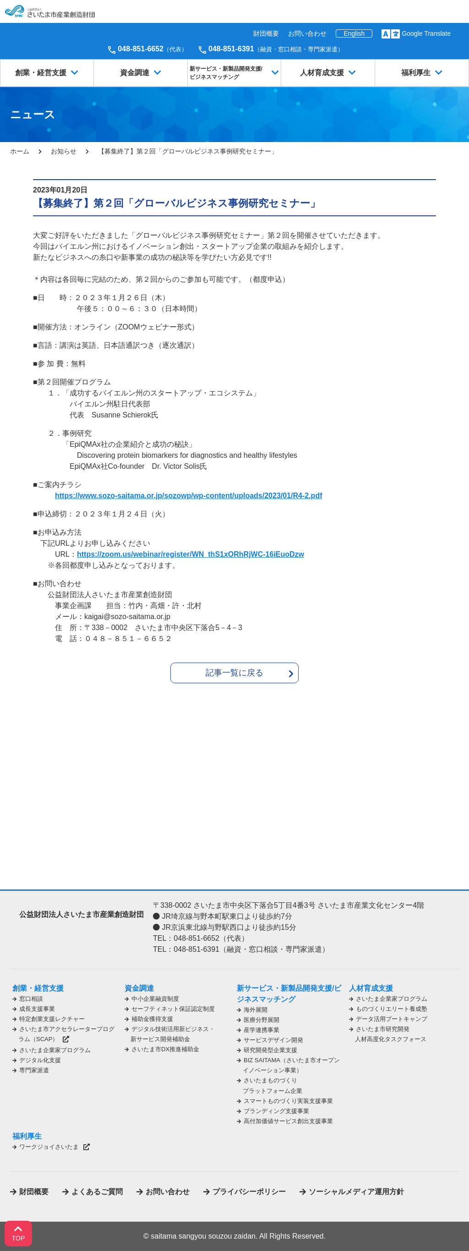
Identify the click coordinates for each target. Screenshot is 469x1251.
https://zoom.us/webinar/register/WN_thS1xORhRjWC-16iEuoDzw (190, 554)
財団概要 (266, 33)
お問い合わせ (307, 33)
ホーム (19, 151)
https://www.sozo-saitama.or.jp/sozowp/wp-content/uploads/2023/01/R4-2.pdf (188, 495)
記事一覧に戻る (234, 672)
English (354, 33)
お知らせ (63, 151)
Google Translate (426, 33)
